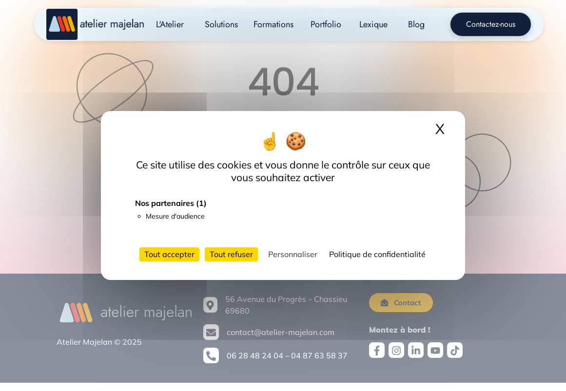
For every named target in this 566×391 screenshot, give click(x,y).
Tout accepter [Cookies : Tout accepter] (169, 254)
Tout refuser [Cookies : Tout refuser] (231, 254)
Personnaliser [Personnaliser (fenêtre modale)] (292, 254)
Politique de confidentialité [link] (377, 254)
